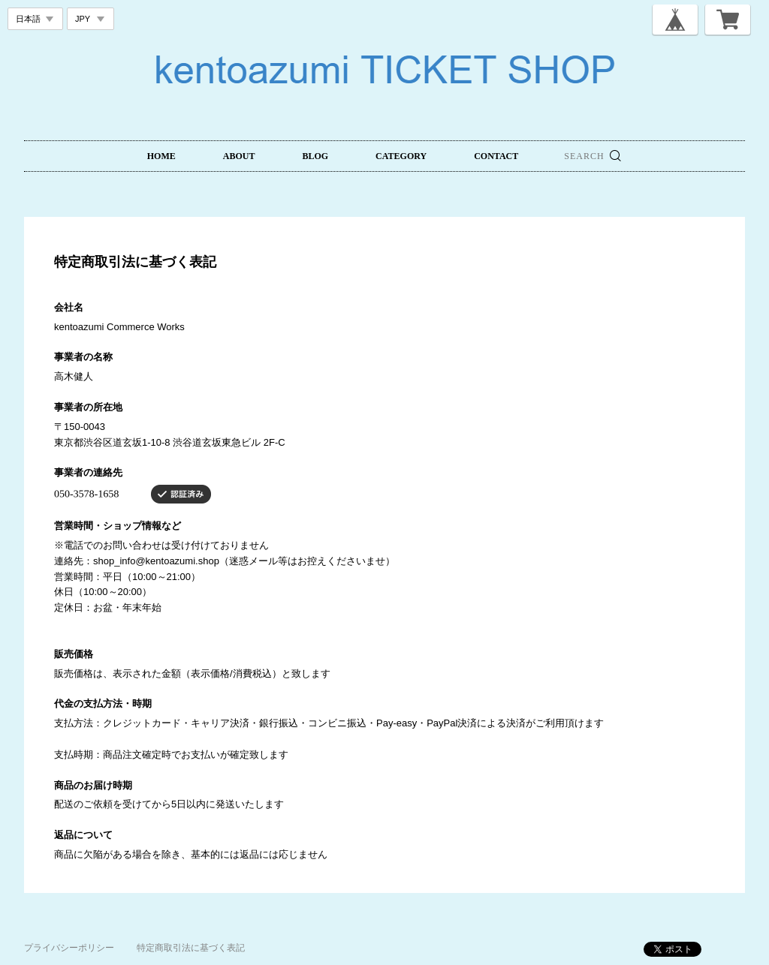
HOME (161, 156)
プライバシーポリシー (69, 947)
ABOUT (239, 156)
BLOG (315, 156)
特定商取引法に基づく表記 (191, 947)
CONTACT (496, 156)
